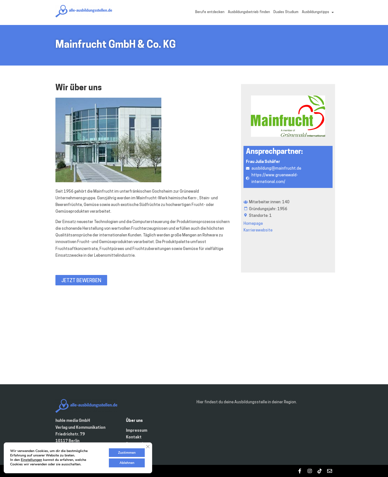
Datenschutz (138, 444)
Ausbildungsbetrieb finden (249, 12)
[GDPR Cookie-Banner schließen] (147, 446)
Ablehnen (126, 462)
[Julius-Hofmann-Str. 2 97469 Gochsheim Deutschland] (194, 341)
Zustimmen (126, 452)
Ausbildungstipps (318, 12)
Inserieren (136, 451)
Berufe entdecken (209, 12)
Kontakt (134, 437)
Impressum (136, 431)
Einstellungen (31, 460)
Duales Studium (285, 12)
